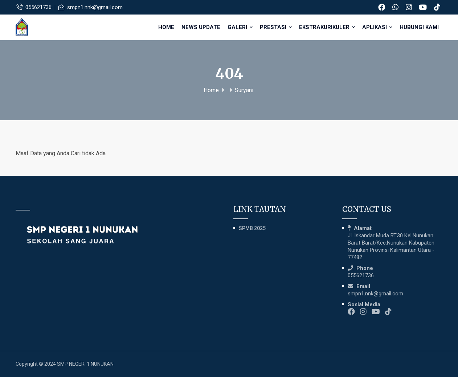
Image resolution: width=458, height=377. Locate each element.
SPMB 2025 (252, 228)
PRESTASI (276, 27)
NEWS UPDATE (200, 27)
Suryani (244, 90)
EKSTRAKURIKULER (327, 27)
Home (166, 27)
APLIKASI (377, 27)
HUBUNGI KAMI (419, 27)
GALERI (240, 27)
